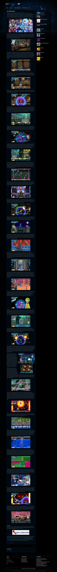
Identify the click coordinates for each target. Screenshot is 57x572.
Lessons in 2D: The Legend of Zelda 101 (41, 562)
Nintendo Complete (24, 559)
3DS (9, 542)
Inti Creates (11, 542)
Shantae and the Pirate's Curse (19, 538)
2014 (7, 542)
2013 (41, 559)
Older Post (34, 545)
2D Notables (10, 7)
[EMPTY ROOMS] (38, 560)
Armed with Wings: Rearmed (45, 43)
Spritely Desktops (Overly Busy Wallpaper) (42, 565)
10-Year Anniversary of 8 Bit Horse (40, 558)
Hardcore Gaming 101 (24, 558)
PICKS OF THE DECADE (24, 7)
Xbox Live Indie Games (44, 19)
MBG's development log (24, 561)
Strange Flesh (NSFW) (44, 24)
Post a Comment (9, 550)
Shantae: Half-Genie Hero (10, 538)
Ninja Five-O (42, 52)
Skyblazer (42, 47)
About (29, 7)
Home (7, 7)
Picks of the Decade (9, 560)
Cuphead (42, 57)
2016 (46, 559)
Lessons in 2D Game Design (17, 7)
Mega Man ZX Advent (10, 54)
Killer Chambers (43, 38)
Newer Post (8, 545)
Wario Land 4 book (23, 560)
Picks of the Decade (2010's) (40, 564)
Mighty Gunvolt (28, 506)
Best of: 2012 (38, 559)
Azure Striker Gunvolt (11, 11)
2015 (44, 559)
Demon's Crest (43, 14)
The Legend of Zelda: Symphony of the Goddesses (43, 561)
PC (13, 542)
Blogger (34, 568)
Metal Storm (42, 33)
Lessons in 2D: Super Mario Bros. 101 (41, 563)
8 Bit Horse (28, 568)
